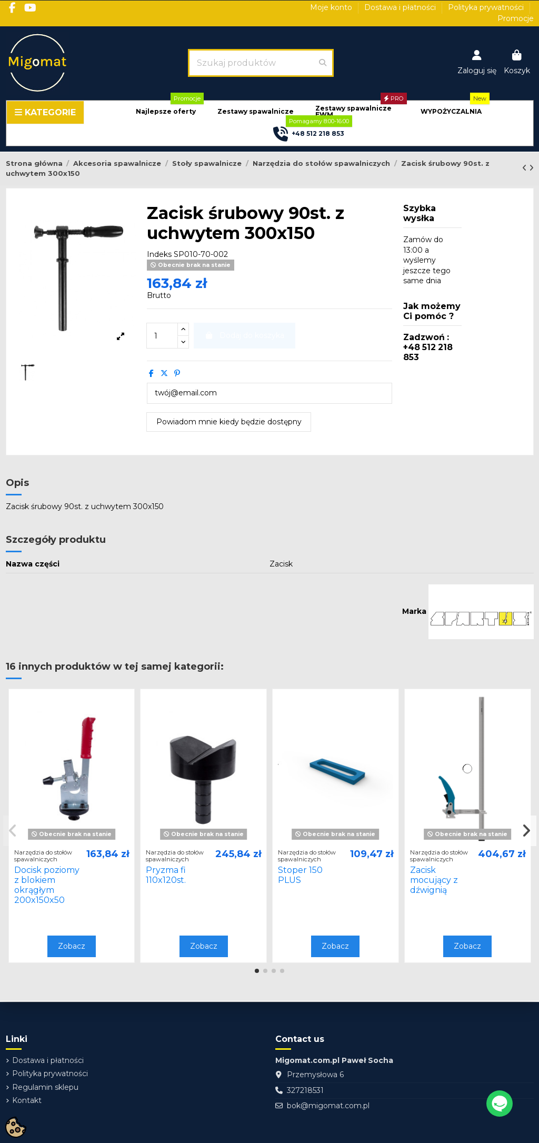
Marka (414, 611)
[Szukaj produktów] (323, 62)
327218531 (305, 1090)
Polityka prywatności (487, 7)
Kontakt (27, 1100)
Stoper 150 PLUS (300, 875)
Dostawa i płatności (401, 7)
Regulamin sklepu (45, 1087)
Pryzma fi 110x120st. (166, 875)
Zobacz (71, 946)
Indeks (159, 254)
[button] (165, 112)
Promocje (515, 18)
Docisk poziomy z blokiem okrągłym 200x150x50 (46, 885)
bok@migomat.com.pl (328, 1105)
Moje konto (332, 7)
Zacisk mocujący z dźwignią (434, 880)
